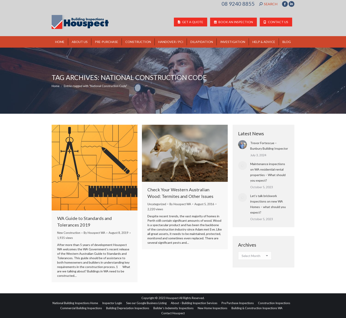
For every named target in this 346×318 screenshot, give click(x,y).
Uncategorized (156, 204)
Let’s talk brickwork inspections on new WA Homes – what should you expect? (268, 204)
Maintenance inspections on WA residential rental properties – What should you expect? (268, 172)
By (94, 232)
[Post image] (242, 144)
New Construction (68, 232)
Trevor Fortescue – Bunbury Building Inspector (269, 145)
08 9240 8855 (238, 3)
